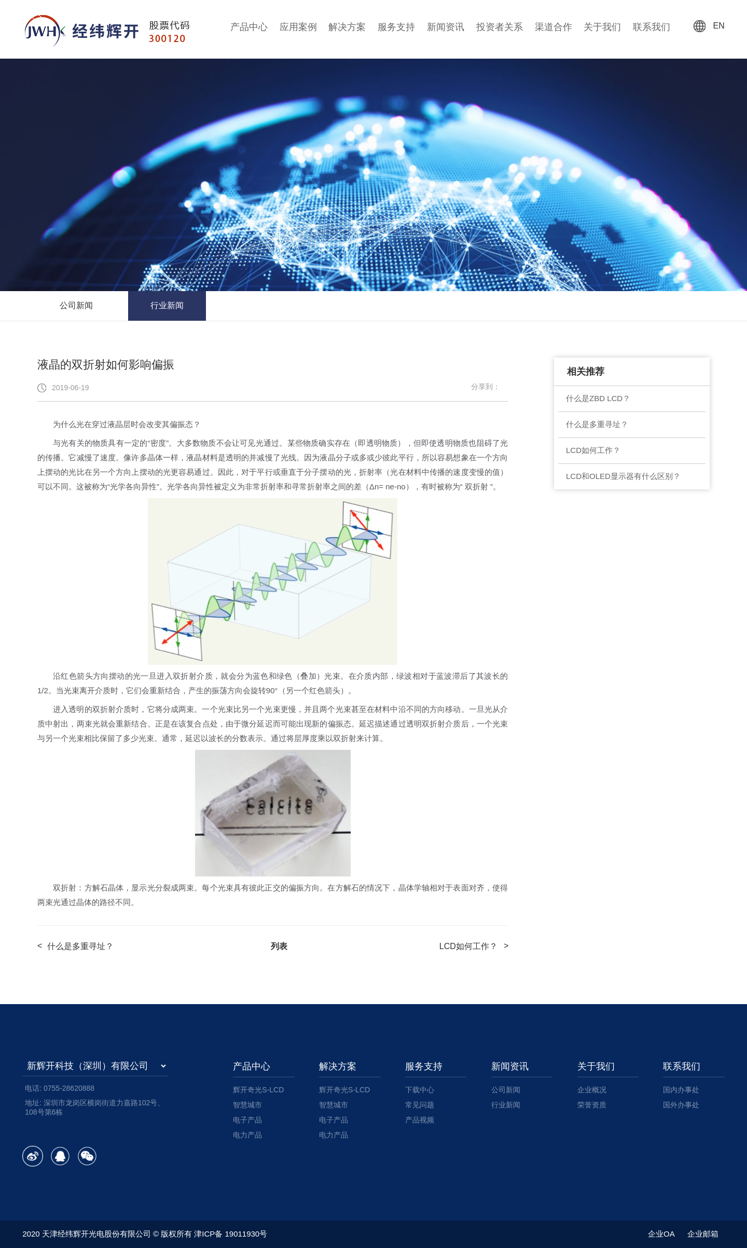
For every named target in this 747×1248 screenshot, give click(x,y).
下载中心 (419, 1090)
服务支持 (396, 27)
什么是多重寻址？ (597, 424)
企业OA (661, 1233)
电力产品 (247, 1135)
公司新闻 (76, 305)
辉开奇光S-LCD (258, 1090)
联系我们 (651, 27)
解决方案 (347, 27)
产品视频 (419, 1120)
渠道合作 (553, 27)
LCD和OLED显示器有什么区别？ (623, 476)
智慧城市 (247, 1105)
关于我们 (602, 27)
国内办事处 (681, 1090)
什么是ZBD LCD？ (598, 398)
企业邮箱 (702, 1233)
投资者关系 (499, 27)
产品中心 (249, 27)
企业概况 (591, 1090)
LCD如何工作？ (593, 450)
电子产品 (247, 1120)
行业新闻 (167, 305)
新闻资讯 (445, 27)
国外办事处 (681, 1105)
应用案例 (298, 27)
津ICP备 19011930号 (230, 1233)
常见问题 (419, 1105)
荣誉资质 (591, 1105)
